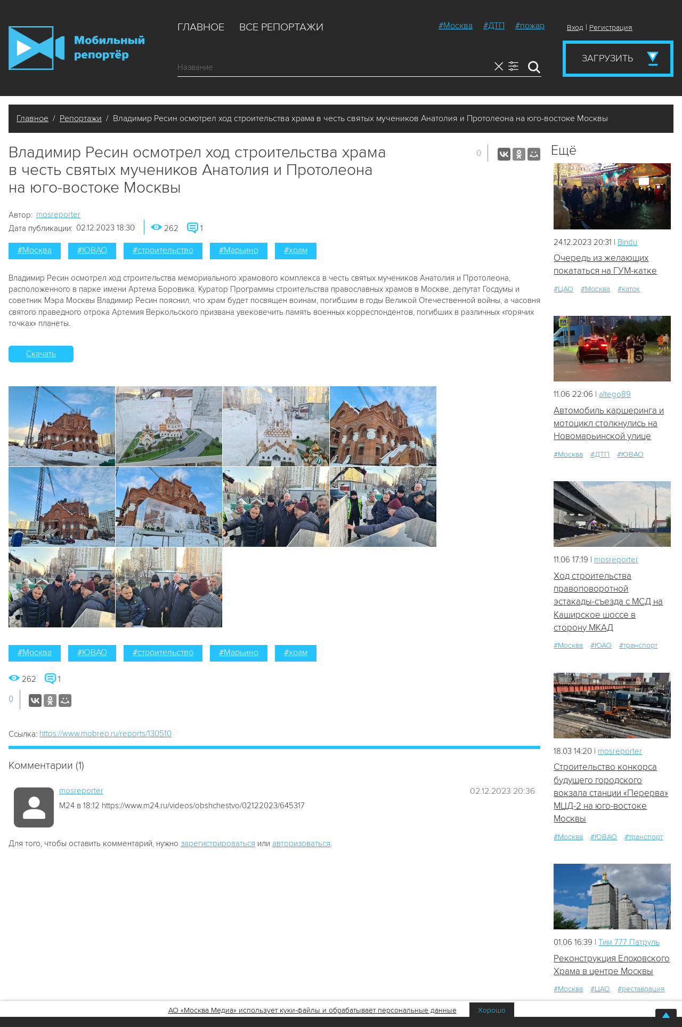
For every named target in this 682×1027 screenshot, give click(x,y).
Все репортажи (281, 27)
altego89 (615, 394)
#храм (295, 250)
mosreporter (58, 214)
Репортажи (81, 118)
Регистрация (610, 27)
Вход (575, 27)
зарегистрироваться (218, 843)
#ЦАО (563, 288)
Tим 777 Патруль (629, 942)
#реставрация (641, 988)
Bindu (627, 242)
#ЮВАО (92, 250)
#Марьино (238, 250)
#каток (629, 288)
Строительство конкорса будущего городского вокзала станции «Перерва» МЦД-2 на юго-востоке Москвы (611, 792)
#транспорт (638, 645)
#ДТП (494, 25)
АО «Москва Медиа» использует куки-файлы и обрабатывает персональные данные (312, 1010)
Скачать (41, 354)
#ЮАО (601, 645)
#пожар (530, 25)
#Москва (456, 25)
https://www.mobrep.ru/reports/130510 (105, 733)
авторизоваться (301, 843)
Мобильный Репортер (76, 48)
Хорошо (492, 1010)
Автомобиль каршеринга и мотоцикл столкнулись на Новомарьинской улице (609, 423)
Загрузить (607, 58)
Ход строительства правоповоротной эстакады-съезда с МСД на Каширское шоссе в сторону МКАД (608, 601)
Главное (200, 27)
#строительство (163, 250)
